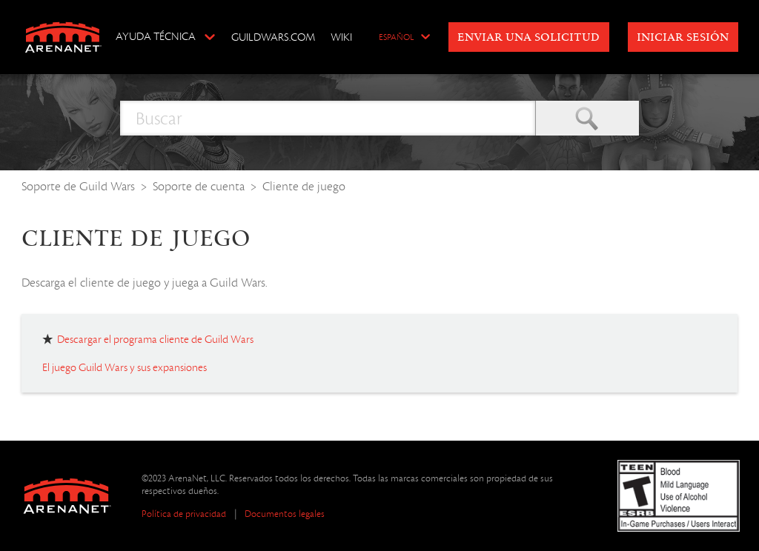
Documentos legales (285, 513)
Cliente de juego (303, 186)
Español (396, 38)
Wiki (341, 37)
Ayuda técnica (156, 36)
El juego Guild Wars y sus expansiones (124, 367)
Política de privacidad (184, 513)
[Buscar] (327, 118)
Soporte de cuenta (199, 186)
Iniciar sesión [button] (683, 37)
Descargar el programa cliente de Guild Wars (155, 339)
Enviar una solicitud (528, 37)
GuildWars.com (273, 37)
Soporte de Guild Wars (78, 186)
